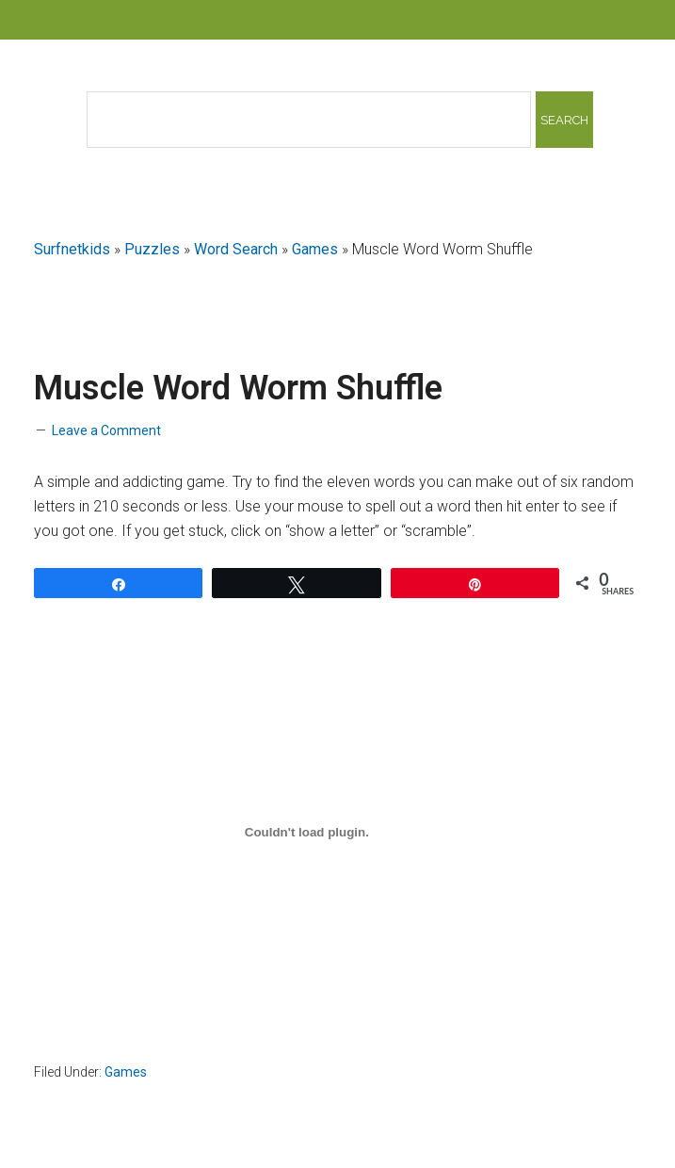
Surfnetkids (72, 249)
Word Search (236, 249)
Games (315, 249)
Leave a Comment (106, 430)
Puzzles (152, 249)
